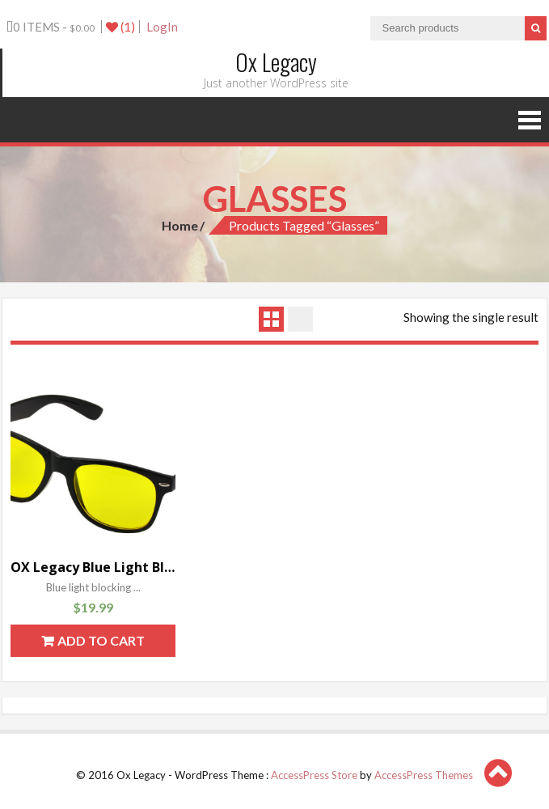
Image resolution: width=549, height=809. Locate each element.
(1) (120, 26)
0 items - (50, 26)
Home (180, 225)
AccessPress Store (314, 775)
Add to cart (101, 640)
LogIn (162, 26)
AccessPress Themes (423, 775)
